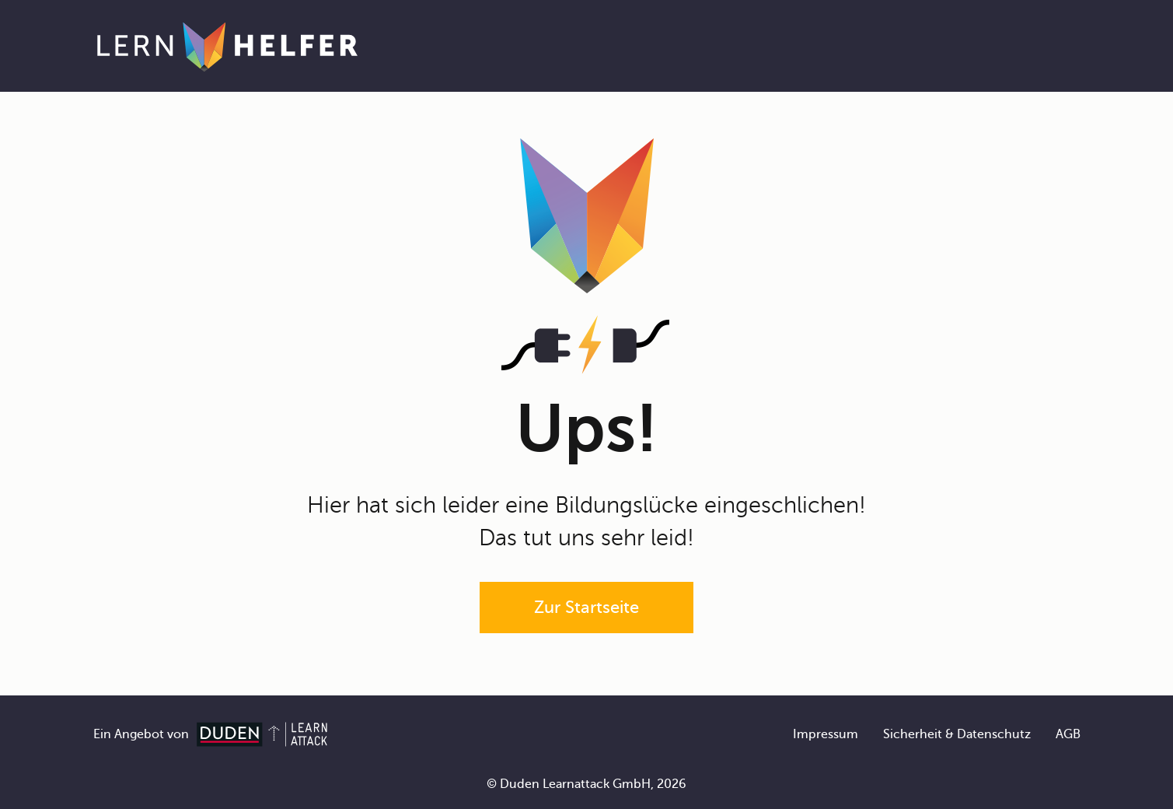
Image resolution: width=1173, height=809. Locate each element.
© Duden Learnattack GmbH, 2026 (586, 784)
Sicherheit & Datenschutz (957, 734)
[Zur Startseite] (227, 46)
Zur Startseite (586, 607)
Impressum (825, 734)
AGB (1068, 734)
